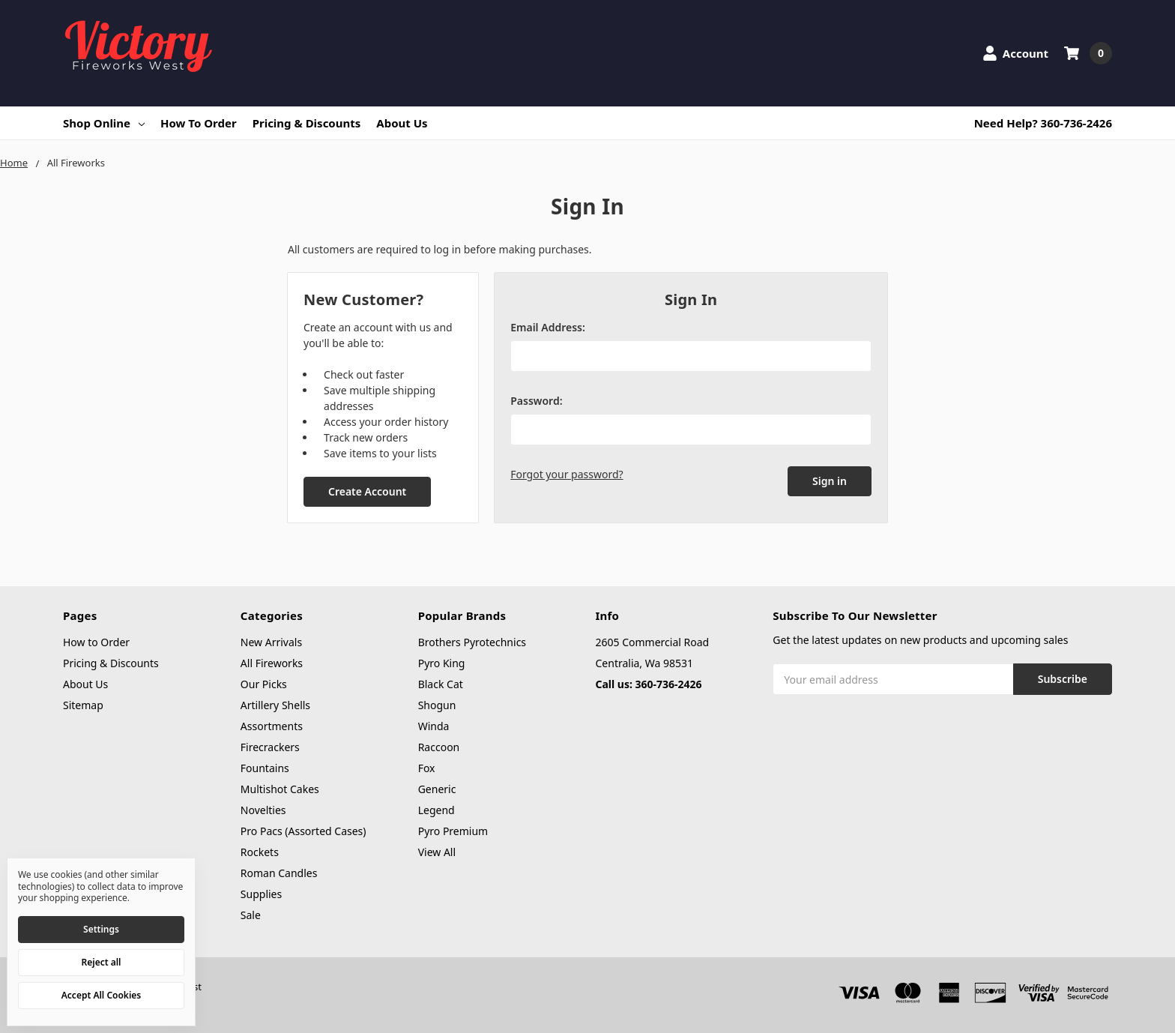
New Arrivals (271, 642)
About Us (401, 122)
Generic (437, 789)
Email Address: (547, 327)
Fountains (265, 768)
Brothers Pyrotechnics (472, 642)
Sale (251, 915)
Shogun (437, 705)
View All (437, 852)
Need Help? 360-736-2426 (1043, 122)
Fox (426, 768)
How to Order (198, 122)
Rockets (260, 852)
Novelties (263, 810)
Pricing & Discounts (307, 122)
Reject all (101, 962)
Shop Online (104, 122)
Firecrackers (270, 747)
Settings (101, 929)
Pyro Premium (453, 831)
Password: (536, 401)
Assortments (272, 726)
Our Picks (264, 684)
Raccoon (439, 747)
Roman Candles (279, 873)
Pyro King (441, 663)
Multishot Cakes (280, 789)
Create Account (367, 491)
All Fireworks (272, 663)
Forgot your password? (566, 474)
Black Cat (440, 684)
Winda (434, 726)
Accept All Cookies (101, 995)
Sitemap (83, 705)
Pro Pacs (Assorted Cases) (303, 831)
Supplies (261, 894)
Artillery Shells (275, 705)
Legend (436, 810)
